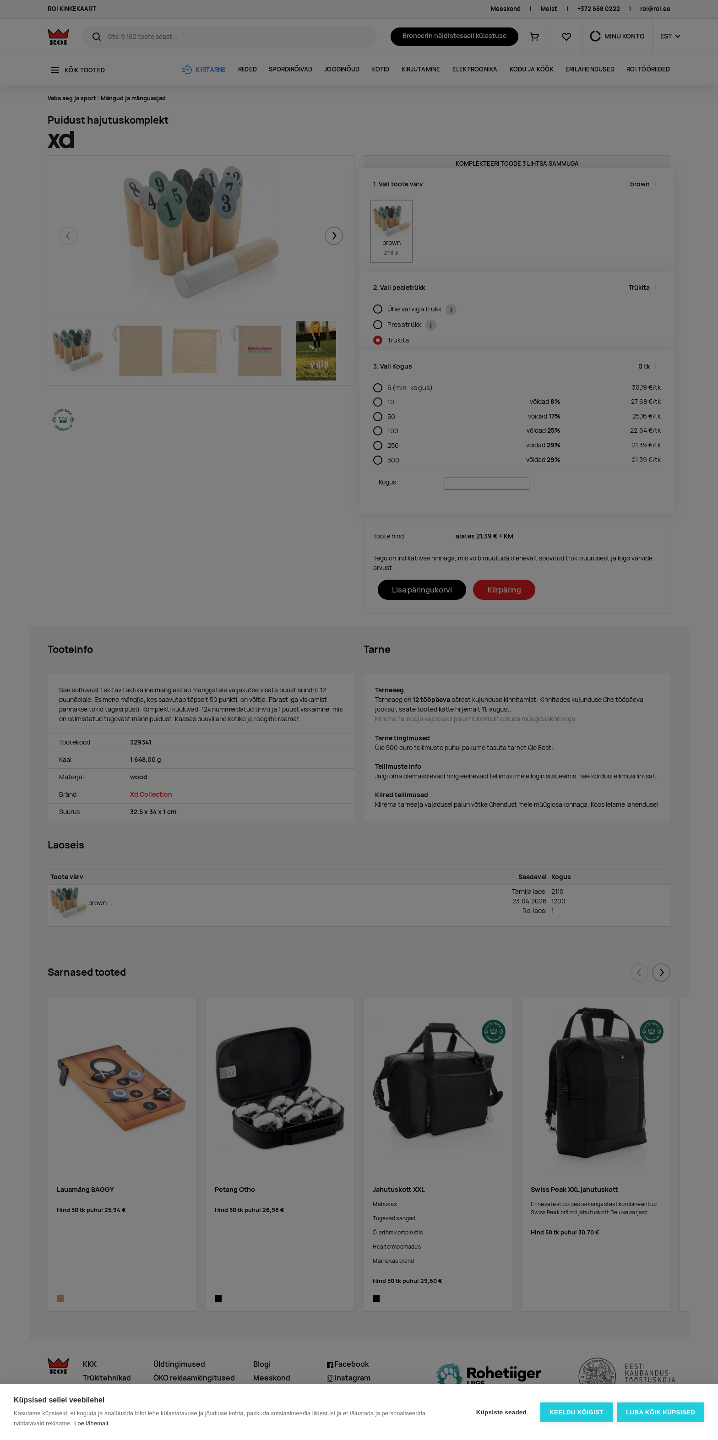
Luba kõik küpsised (660, 1412)
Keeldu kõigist (576, 1412)
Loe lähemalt (91, 1423)
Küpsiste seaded (501, 1412)
